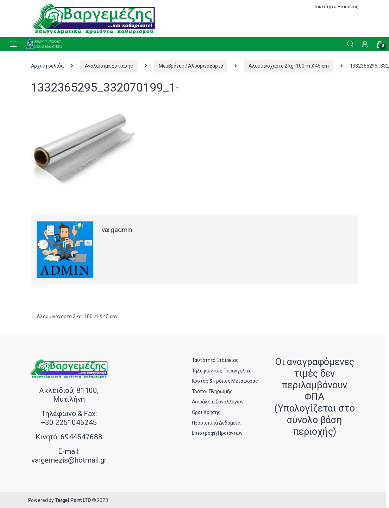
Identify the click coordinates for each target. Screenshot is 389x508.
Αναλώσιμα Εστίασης (109, 66)
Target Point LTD (73, 500)
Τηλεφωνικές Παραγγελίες (222, 371)
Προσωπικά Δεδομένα (216, 423)
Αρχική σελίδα (47, 66)
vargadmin (117, 230)
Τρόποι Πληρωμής (212, 391)
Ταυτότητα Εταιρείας (336, 6)
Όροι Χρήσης (206, 412)
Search (350, 44)
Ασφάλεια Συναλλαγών (218, 401)
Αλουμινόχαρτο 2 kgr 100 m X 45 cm (288, 66)
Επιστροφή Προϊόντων (217, 433)
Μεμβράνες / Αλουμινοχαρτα (191, 66)
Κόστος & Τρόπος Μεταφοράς (225, 381)
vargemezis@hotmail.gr (69, 460)
